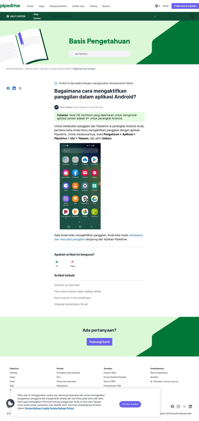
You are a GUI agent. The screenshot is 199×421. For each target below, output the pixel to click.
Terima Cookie (130, 404)
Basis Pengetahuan (15, 69)
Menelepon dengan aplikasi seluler (56, 69)
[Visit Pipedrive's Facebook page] (172, 407)
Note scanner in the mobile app (72, 297)
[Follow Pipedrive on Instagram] (178, 407)
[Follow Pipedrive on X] (184, 407)
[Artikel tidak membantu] (72, 261)
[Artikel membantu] (56, 261)
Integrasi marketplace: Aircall (71, 304)
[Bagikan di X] (20, 88)
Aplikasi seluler (31, 69)
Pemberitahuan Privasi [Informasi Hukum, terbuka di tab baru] (62, 408)
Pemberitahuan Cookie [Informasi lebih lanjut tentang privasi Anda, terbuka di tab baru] (37, 408)
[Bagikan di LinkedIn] (14, 88)
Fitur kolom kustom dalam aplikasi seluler (77, 291)
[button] (10, 403)
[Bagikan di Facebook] (8, 88)
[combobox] (151, 6)
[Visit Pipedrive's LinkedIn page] (190, 407)
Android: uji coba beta (66, 285)
